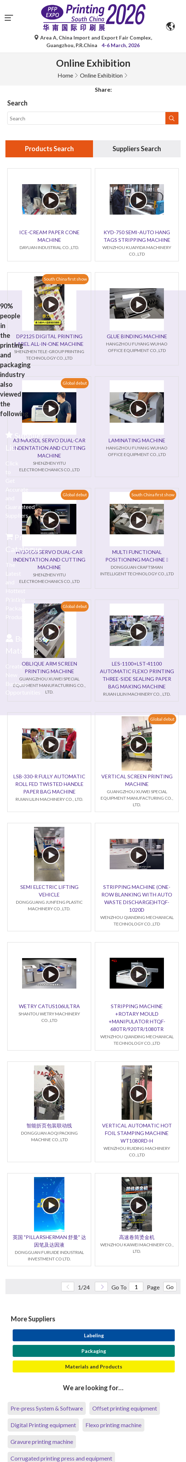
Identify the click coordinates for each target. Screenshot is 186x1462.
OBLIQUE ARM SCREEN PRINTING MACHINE (49, 667)
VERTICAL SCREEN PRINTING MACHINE (137, 780)
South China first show (65, 279)
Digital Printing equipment (43, 1424)
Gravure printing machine (41, 1441)
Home (65, 75)
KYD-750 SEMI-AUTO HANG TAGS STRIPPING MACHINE (136, 236)
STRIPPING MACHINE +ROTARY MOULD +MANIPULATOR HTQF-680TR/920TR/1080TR (137, 1017)
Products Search (49, 149)
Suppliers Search (137, 149)
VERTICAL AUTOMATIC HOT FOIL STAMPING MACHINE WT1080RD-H (137, 1133)
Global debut (75, 383)
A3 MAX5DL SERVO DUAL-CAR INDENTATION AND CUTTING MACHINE (49, 448)
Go (170, 1286)
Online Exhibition (101, 75)
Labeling (94, 1335)
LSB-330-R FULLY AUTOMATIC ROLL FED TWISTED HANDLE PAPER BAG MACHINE (49, 784)
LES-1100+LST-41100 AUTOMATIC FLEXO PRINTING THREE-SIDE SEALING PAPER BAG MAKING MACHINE (137, 674)
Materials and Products (93, 1366)
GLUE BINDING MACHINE (137, 336)
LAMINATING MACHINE (137, 440)
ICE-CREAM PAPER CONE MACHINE (49, 236)
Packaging (93, 1351)
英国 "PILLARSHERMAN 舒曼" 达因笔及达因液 (49, 1241)
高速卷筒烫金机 (137, 1237)
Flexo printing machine (113, 1424)
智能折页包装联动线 (49, 1125)
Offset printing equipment (124, 1408)
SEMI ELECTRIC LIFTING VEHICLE (49, 891)
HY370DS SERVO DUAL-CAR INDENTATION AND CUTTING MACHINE (49, 559)
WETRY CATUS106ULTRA (49, 1006)
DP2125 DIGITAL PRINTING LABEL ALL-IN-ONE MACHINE (49, 340)
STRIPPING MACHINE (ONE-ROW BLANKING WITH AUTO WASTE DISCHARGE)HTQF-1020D (136, 898)
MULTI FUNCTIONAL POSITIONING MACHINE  (136, 556)
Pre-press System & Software (46, 1408)
